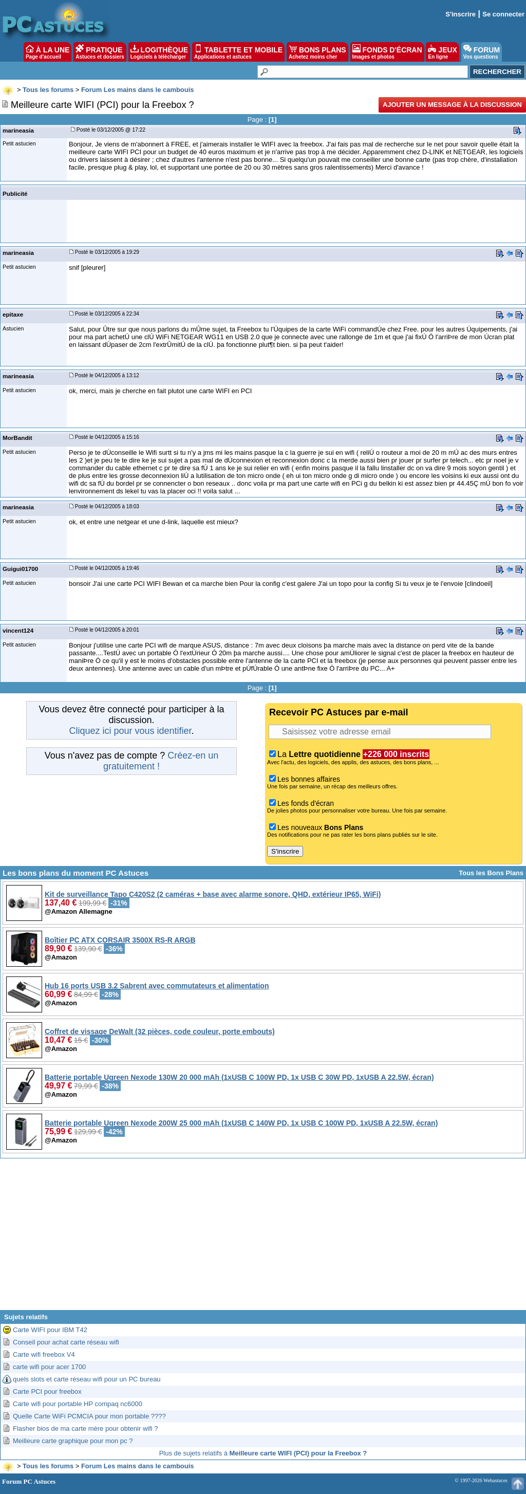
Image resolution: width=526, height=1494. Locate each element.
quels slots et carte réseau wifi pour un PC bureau (87, 1379)
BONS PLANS (317, 52)
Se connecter (503, 14)
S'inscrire (460, 14)
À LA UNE (47, 52)
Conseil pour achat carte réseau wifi (66, 1342)
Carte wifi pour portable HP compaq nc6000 (77, 1404)
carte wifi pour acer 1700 (49, 1367)
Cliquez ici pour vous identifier (130, 731)
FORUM (481, 52)
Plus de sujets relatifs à (263, 1453)
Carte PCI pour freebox (47, 1391)
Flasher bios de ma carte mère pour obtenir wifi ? (85, 1428)
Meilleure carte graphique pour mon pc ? (73, 1441)
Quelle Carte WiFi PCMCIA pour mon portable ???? (89, 1416)
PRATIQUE (100, 52)
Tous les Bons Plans (491, 873)
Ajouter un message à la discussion (452, 104)
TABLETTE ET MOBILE (238, 52)
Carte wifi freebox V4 (44, 1354)
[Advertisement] (263, 1238)
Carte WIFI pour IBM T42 (50, 1330)
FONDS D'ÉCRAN (387, 52)
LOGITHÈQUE (159, 52)
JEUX (442, 52)
